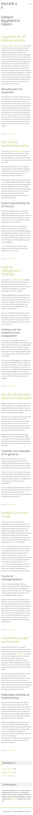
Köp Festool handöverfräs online (15, 144)
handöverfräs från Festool (17, 151)
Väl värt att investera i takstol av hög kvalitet (16, 396)
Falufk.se (9, 5)
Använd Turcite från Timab (14, 514)
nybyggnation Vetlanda (17, 280)
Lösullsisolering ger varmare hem (14, 639)
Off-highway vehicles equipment (10, 46)
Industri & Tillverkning (8, 769)
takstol (16, 403)
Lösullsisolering (21, 654)
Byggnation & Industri (9, 133)
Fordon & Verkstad (7, 776)
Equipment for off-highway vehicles (13, 38)
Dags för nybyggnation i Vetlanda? (11, 270)
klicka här (14, 799)
